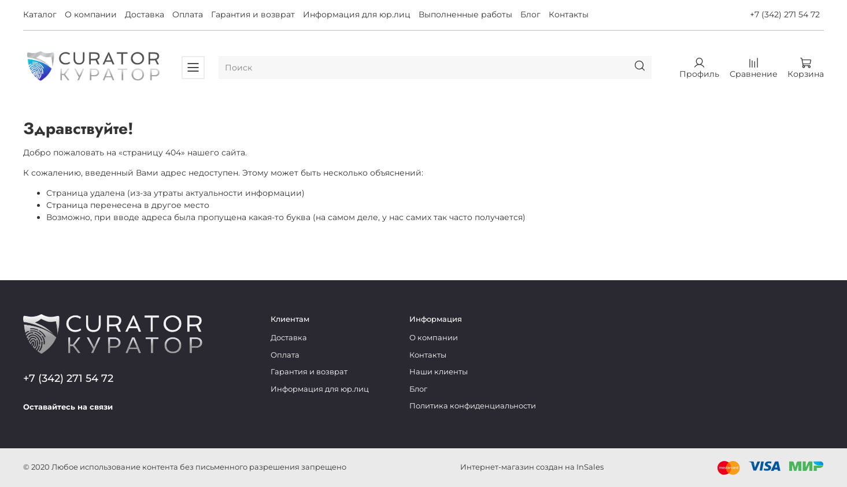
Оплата (187, 14)
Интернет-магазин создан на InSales (532, 467)
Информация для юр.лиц (356, 14)
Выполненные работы (465, 14)
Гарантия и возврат (253, 14)
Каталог (40, 14)
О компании (91, 14)
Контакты (569, 14)
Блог (530, 14)
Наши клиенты (438, 371)
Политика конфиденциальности (472, 406)
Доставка (144, 14)
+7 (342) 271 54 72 (785, 14)
